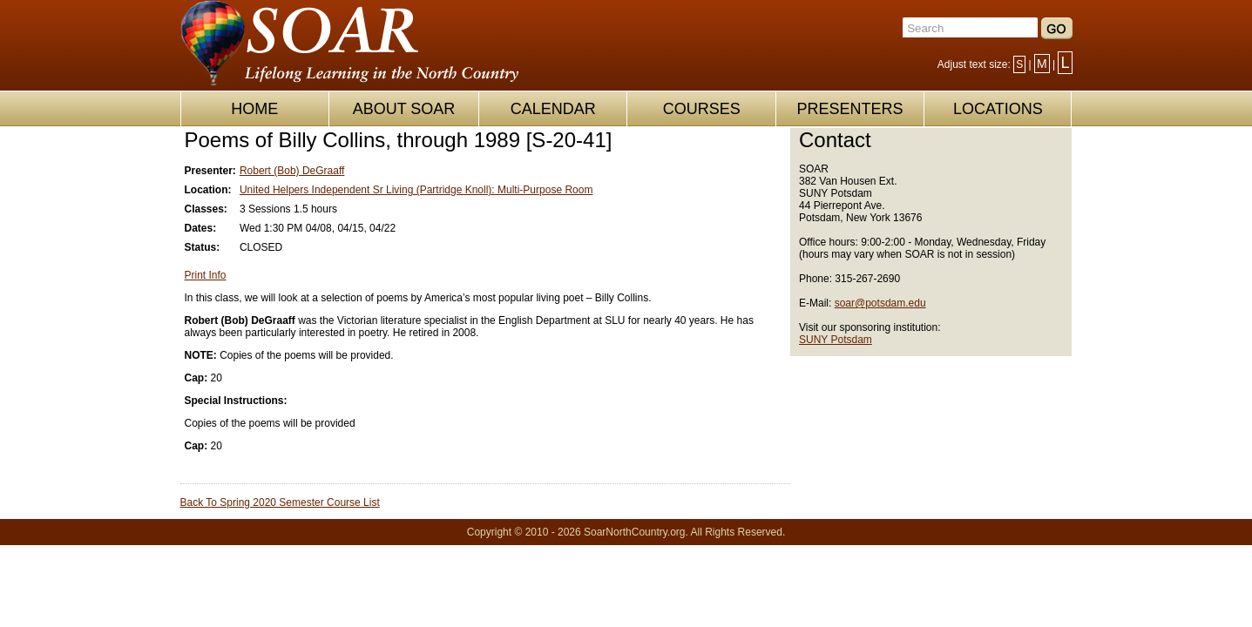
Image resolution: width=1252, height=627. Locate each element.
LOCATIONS (998, 109)
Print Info (206, 275)
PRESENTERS (849, 109)
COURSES (702, 109)
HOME (254, 109)
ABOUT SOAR (404, 109)
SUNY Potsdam (835, 340)
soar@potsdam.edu (880, 303)
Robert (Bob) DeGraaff (292, 171)
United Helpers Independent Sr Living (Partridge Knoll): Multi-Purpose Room (416, 190)
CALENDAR (553, 109)
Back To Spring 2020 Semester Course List (280, 502)
